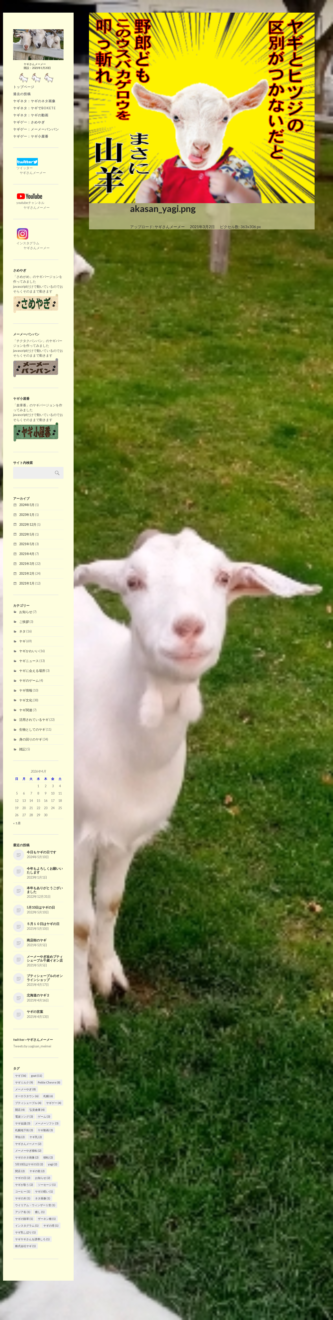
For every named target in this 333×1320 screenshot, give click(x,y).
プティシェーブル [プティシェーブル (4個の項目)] (28, 1102)
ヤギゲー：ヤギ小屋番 (30, 136)
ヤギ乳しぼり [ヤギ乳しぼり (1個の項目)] (25, 1232)
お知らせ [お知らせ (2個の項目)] (42, 1177)
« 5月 (17, 823)
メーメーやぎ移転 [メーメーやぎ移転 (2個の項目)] (28, 1150)
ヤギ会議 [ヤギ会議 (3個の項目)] (22, 1123)
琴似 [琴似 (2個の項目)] (20, 1137)
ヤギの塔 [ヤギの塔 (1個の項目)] (50, 1225)
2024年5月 (27, 505)
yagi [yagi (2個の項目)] (52, 1164)
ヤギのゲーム (29, 680)
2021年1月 (27, 583)
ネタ (22, 631)
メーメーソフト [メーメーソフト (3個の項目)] (46, 1123)
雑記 (22, 749)
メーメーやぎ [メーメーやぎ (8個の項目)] (25, 1089)
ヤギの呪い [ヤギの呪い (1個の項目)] (44, 1191)
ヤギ (22, 641)
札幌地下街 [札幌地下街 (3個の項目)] (24, 1130)
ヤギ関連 (25, 710)
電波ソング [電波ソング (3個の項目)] (24, 1116)
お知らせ (25, 612)
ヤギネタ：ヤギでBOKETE (34, 108)
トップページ (23, 87)
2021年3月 (27, 564)
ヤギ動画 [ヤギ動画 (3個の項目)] (45, 1130)
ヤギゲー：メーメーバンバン (36, 129)
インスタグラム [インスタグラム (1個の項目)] (27, 1225)
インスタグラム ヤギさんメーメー (31, 243)
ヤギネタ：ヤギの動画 (30, 115)
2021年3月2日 (202, 226)
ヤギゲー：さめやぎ (29, 122)
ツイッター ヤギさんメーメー (29, 168)
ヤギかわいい (29, 651)
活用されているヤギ (34, 720)
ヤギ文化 (25, 700)
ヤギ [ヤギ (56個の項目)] (20, 1075)
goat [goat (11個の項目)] (36, 1075)
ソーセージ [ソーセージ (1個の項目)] (47, 1184)
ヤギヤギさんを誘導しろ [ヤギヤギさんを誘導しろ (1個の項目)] (32, 1239)
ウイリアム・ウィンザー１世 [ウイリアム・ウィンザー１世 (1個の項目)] (35, 1205)
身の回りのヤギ (30, 739)
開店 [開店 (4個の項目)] (20, 1109)
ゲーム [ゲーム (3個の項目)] (44, 1116)
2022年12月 (27, 524)
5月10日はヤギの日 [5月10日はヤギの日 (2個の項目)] (29, 1164)
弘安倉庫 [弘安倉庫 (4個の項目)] (37, 1109)
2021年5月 (27, 544)
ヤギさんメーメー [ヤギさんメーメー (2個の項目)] (28, 1143)
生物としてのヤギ (32, 729)
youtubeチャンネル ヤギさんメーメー (31, 202)
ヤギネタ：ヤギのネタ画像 (34, 101)
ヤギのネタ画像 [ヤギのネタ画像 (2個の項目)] (27, 1157)
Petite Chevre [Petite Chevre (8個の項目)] (49, 1082)
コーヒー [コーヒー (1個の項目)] (22, 1191)
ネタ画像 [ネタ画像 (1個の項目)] (42, 1198)
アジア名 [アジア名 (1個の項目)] (22, 1211)
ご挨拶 (24, 622)
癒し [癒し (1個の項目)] (40, 1211)
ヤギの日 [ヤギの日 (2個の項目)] (22, 1177)
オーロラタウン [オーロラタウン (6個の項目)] (27, 1096)
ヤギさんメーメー (170, 226)
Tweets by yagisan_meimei (32, 1046)
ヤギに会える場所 (32, 671)
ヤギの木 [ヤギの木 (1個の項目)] (22, 1198)
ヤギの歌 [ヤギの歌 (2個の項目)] (37, 1171)
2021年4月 (27, 554)
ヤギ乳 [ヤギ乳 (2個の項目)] (35, 1137)
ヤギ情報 (25, 690)
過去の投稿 (22, 94)
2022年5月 (27, 534)
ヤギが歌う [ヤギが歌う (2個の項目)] (24, 1184)
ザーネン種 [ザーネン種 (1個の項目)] (47, 1218)
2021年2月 (27, 573)
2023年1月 (27, 515)
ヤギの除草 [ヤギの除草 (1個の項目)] (24, 1218)
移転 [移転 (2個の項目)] (48, 1157)
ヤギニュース (29, 661)
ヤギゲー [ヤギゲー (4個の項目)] (53, 1102)
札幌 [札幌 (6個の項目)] (48, 1096)
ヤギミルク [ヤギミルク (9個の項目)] (24, 1082)
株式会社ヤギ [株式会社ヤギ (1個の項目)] (25, 1246)
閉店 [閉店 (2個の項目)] (20, 1171)
